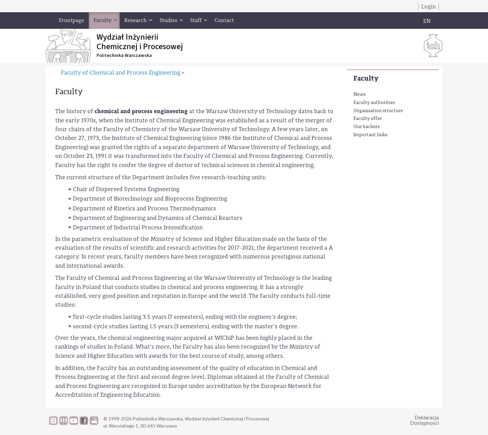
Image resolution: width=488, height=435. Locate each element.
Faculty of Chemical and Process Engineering (120, 72)
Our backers (366, 127)
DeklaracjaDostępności (424, 420)
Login (428, 6)
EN (427, 21)
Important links (370, 135)
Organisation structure (378, 111)
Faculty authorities (374, 103)
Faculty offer (367, 119)
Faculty (365, 78)
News (359, 94)
